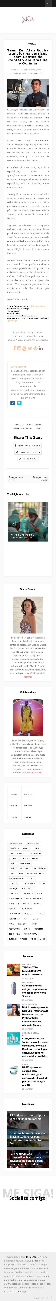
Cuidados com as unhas (19, 863)
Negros (12, 909)
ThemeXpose (32, 1256)
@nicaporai (20, 1291)
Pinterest (28, 803)
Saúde (40, 428)
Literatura (14, 894)
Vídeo (42, 939)
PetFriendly (14, 919)
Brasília (31, 44)
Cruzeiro (13, 858)
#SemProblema (32, 843)
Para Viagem (14, 914)
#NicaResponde (15, 843)
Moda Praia (14, 904)
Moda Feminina (15, 899)
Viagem (23, 939)
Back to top (43, 1297)
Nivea (25, 1064)
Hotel (42, 884)
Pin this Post (30, 459)
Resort (33, 924)
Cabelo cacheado (16, 853)
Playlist (35, 919)
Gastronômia (29, 884)
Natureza (37, 904)
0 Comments (36, 73)
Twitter (14, 814)
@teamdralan (38, 306)
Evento (31, 878)
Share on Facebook (29, 446)
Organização (26, 909)
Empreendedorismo (23, 428)
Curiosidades (40, 868)
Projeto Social (30, 1004)
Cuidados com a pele (30, 858)
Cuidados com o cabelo (19, 868)
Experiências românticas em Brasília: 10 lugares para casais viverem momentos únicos (27, 1138)
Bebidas (26, 848)
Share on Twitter (30, 452)
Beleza (36, 848)
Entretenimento (16, 878)
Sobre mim (38, 929)
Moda (39, 894)
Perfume (39, 914)
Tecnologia (14, 934)
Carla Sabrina (18, 366)
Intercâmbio (27, 889)
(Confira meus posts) (32, 772)
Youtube (28, 814)
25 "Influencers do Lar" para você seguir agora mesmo (27, 1117)
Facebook (14, 791)
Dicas (21, 873)
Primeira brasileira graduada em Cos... (23, 536)
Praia (11, 924)
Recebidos (22, 924)
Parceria (28, 914)
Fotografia (14, 884)
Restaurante (14, 929)
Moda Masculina (33, 899)
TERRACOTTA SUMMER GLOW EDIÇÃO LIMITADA (32, 971)
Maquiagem (28, 894)
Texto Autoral (30, 934)
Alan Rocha (19, 121)
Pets (25, 919)
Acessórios (14, 848)
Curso (11, 873)
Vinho (33, 939)
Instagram (28, 791)
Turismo (12, 939)
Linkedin (14, 803)
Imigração (13, 889)
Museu (26, 904)
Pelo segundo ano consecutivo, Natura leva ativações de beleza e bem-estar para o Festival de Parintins (27, 1160)
